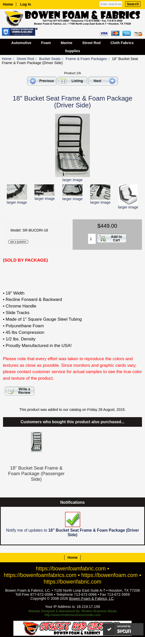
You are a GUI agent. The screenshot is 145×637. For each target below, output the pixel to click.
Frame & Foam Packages (86, 59)
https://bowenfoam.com (109, 575)
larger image (17, 200)
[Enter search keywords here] (110, 4)
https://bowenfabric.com (72, 581)
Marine (66, 43)
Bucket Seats (49, 59)
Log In (25, 4)
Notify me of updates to (72, 524)
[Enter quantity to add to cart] (92, 239)
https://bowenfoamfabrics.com (40, 575)
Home (8, 4)
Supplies (72, 51)
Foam (46, 43)
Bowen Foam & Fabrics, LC (91, 598)
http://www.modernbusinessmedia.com (73, 615)
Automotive (21, 43)
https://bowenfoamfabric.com (71, 568)
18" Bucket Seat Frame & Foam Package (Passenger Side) (36, 473)
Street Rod (25, 59)
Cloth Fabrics (122, 43)
